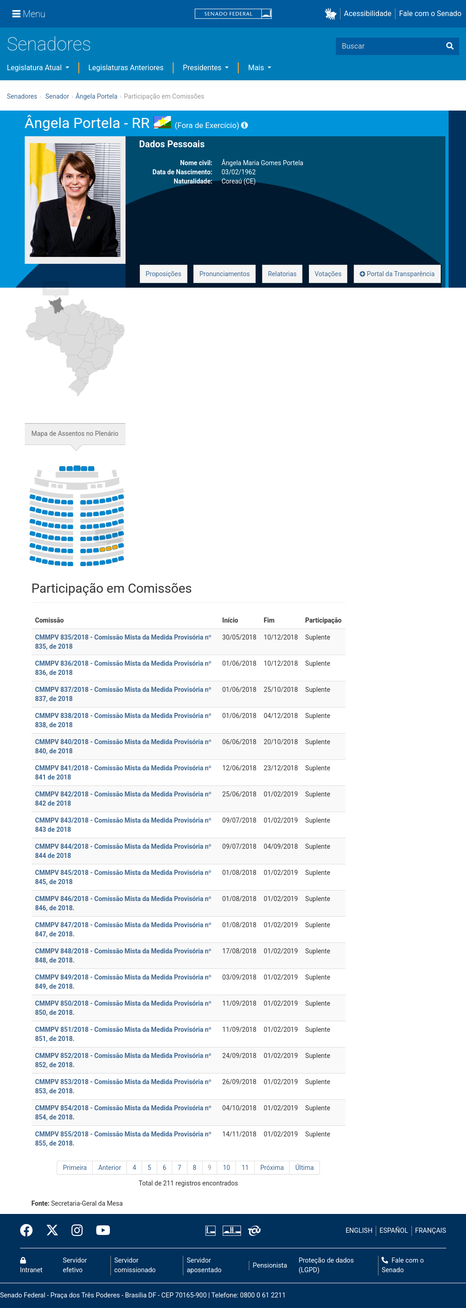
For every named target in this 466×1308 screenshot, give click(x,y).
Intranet (31, 1266)
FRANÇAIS (430, 1231)
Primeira (75, 1167)
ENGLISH (359, 1231)
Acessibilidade (368, 13)
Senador (57, 96)
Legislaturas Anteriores (126, 67)
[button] (332, 14)
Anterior (109, 1167)
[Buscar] (450, 46)
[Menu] (29, 14)
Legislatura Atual (35, 67)
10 (226, 1167)
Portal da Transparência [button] (397, 274)
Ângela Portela (96, 96)
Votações (328, 274)
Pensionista (270, 1265)
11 (245, 1167)
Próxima (272, 1167)
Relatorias (282, 274)
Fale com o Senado (430, 13)
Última (304, 1167)
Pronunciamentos (224, 274)
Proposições (163, 274)
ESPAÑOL (393, 1231)
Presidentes (203, 67)
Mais (257, 67)
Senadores (49, 44)
